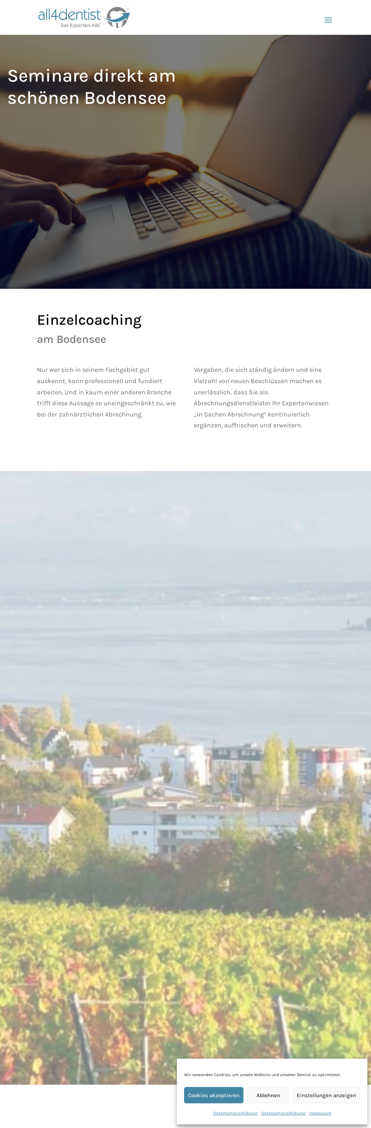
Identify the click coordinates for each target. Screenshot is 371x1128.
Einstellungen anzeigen (326, 1095)
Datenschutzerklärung (235, 1113)
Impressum (320, 1113)
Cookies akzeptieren (213, 1095)
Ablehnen (268, 1095)
